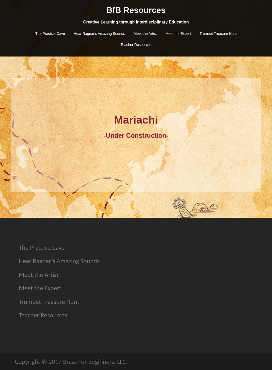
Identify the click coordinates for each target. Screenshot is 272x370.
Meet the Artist (145, 33)
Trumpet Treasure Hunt (218, 33)
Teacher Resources (136, 45)
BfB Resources (135, 10)
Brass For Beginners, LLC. (95, 362)
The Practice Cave (50, 33)
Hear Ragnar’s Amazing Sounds (99, 33)
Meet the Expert (178, 33)
